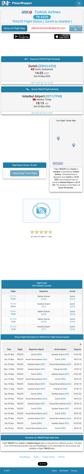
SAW (44, 299)
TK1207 (13, 327)
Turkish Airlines (48, 12)
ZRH (72, 299)
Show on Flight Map (14, 28)
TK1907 (13, 304)
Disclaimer (65, 471)
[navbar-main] (79, 3)
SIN (65, 369)
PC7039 (13, 319)
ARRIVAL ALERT (76, 28)
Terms (56, 471)
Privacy (75, 471)
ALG (45, 359)
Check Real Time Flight (24, 173)
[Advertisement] (42, 47)
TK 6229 (42, 17)
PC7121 (13, 296)
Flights (36, 457)
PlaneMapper (25, 457)
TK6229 (61, 457)
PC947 (13, 311)
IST (43, 306)
